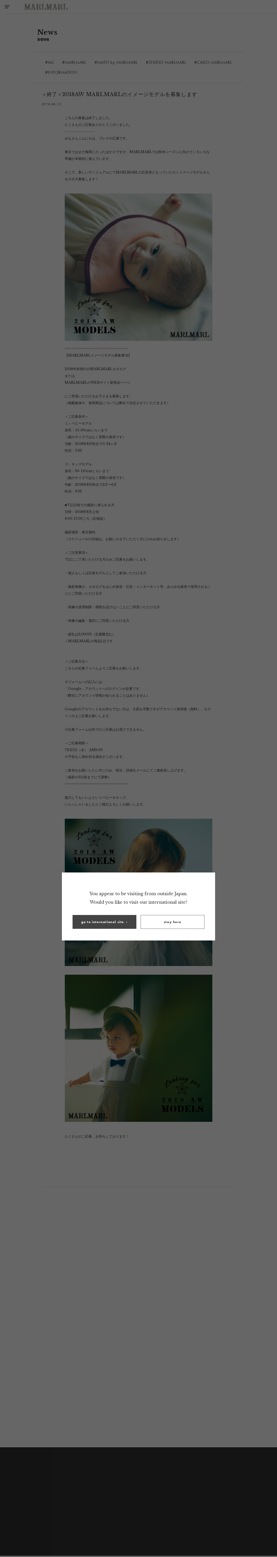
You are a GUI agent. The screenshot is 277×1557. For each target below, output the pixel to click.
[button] (104, 922)
